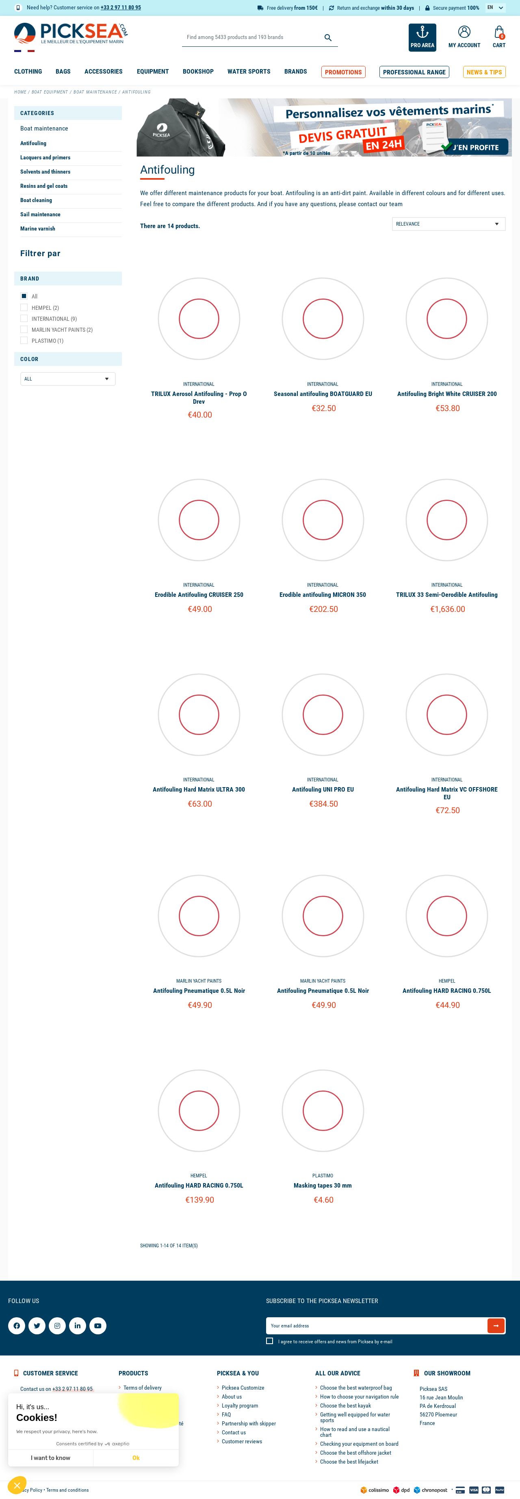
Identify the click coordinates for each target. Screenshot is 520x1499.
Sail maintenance (40, 214)
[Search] (260, 37)
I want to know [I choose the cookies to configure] (50, 1458)
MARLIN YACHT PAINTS (62, 329)
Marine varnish (37, 228)
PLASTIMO (47, 340)
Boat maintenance (44, 128)
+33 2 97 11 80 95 (121, 7)
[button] (343, 72)
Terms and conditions (67, 1490)
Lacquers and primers (45, 157)
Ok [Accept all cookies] (136, 1458)
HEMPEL (45, 308)
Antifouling (33, 143)
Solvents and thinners (45, 171)
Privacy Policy (28, 1490)
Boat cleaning (36, 200)
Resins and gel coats (43, 186)
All (34, 296)
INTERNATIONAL (54, 318)
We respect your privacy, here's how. (57, 1431)
